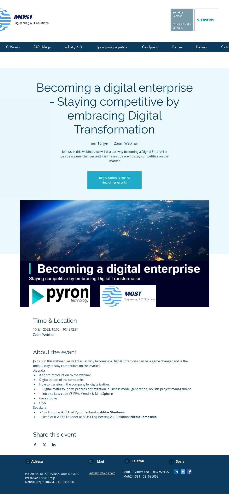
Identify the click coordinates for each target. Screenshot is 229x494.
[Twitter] (183, 471)
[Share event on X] (44, 444)
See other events (114, 182)
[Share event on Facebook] (35, 444)
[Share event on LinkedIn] (54, 444)
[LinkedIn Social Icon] (176, 471)
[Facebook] (189, 471)
